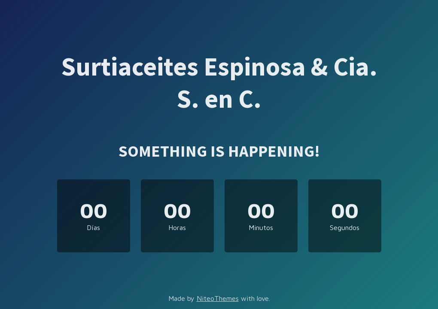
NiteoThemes (218, 298)
